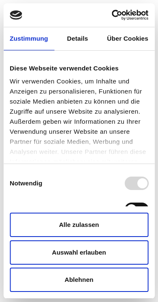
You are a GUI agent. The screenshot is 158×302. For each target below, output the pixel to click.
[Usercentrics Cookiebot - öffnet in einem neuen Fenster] (112, 15)
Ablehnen (78, 279)
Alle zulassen (79, 224)
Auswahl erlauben (79, 252)
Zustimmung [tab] (29, 38)
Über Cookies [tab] (127, 38)
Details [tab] (77, 38)
